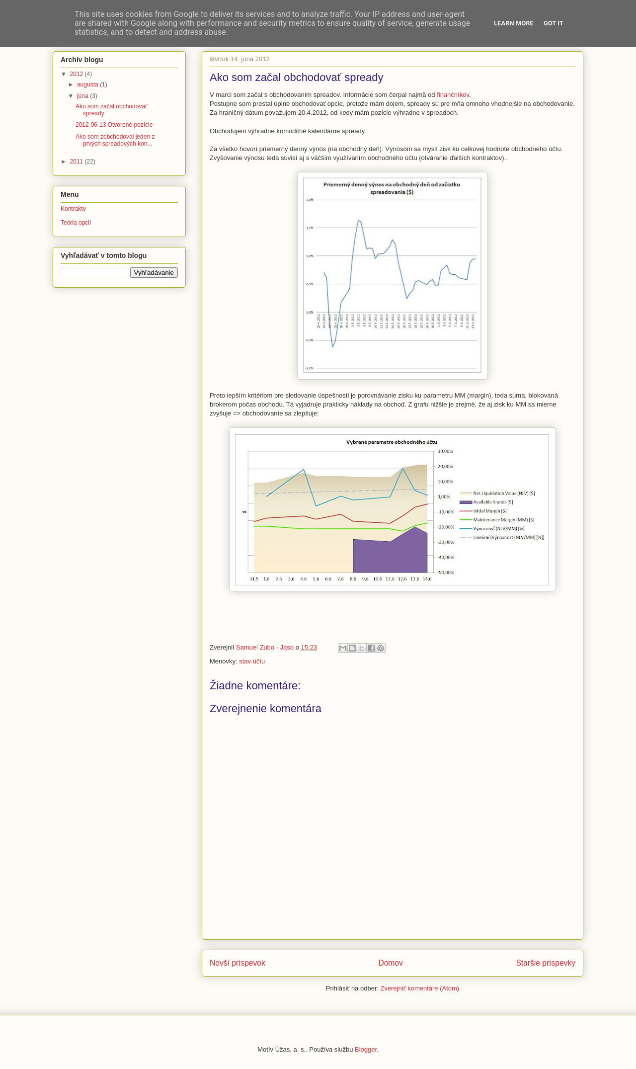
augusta (88, 84)
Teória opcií (76, 222)
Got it (553, 23)
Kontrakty (73, 208)
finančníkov (453, 94)
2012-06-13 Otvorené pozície (114, 124)
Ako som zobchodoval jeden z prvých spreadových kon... (115, 140)
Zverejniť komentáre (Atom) (419, 988)
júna (83, 95)
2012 (77, 74)
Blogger (366, 1049)
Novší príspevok (237, 963)
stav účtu (252, 661)
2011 (77, 161)
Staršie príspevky (545, 963)
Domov (390, 963)
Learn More (514, 23)
